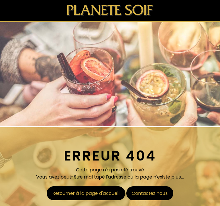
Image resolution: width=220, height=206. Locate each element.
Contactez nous (150, 193)
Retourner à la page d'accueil (86, 193)
